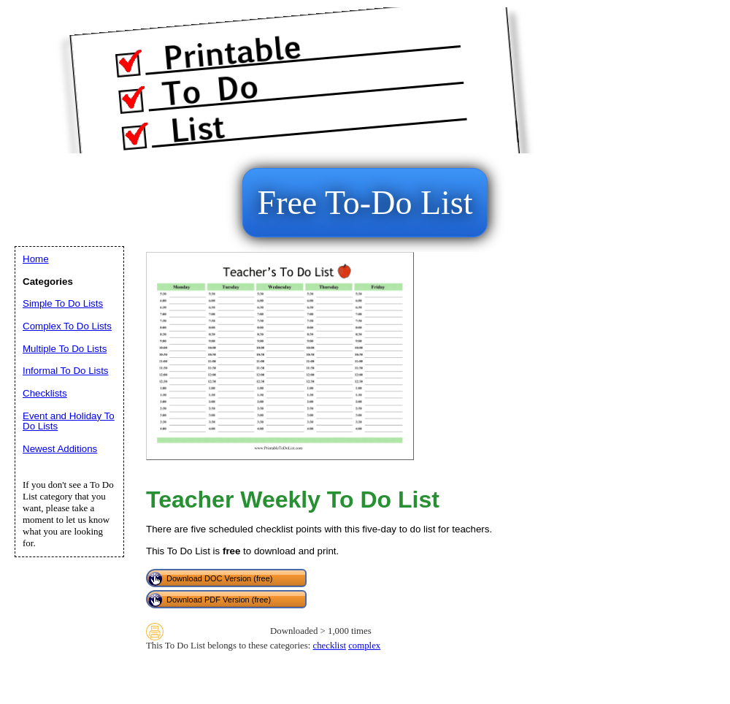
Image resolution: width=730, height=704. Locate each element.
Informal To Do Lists (66, 370)
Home (36, 258)
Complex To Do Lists (67, 326)
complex (364, 645)
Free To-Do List (365, 202)
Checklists (45, 393)
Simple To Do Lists (63, 303)
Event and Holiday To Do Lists (69, 421)
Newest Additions (60, 448)
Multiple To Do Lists (65, 348)
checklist (328, 645)
